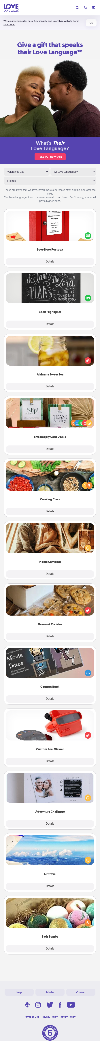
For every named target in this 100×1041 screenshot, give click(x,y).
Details (50, 261)
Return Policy (68, 1016)
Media (50, 992)
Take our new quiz (50, 157)
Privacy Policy (50, 1016)
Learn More (9, 24)
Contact (80, 992)
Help (19, 992)
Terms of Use (31, 1016)
